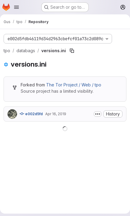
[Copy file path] (72, 51)
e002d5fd (31, 113)
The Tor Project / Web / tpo (73, 84)
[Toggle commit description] (98, 114)
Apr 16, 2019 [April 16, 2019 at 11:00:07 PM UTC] (55, 114)
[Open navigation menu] (16, 7)
